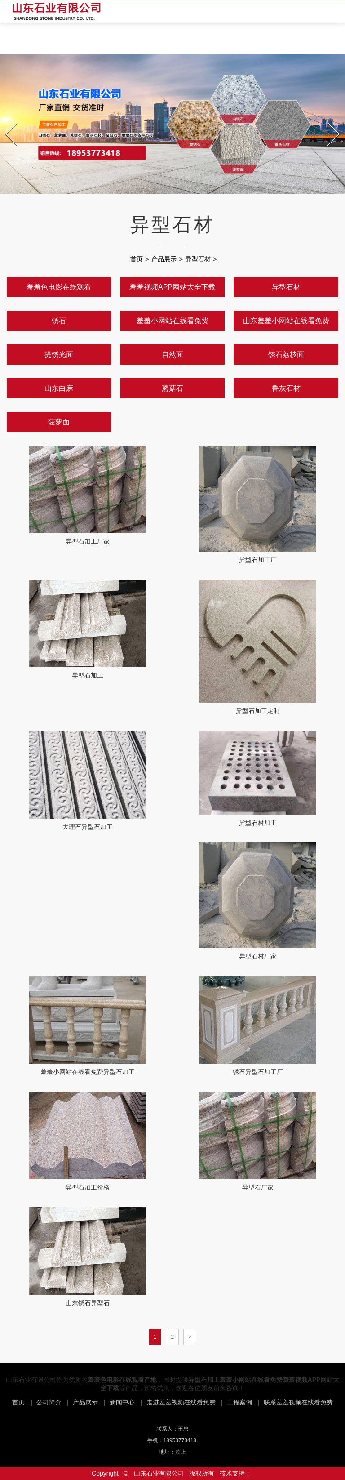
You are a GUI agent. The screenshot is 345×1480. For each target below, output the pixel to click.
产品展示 (164, 259)
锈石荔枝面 (286, 354)
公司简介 (49, 1402)
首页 (136, 259)
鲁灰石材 (286, 388)
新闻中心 (122, 1402)
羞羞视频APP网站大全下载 (172, 287)
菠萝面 (59, 422)
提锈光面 (58, 354)
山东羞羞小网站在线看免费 (286, 321)
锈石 (59, 321)
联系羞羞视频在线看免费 (298, 1402)
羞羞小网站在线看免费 (172, 321)
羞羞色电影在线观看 (59, 287)
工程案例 (239, 1402)
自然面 (172, 354)
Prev (6, 120)
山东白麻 (58, 388)
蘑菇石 (172, 388)
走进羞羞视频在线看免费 (181, 1402)
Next (329, 120)
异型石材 (198, 259)
